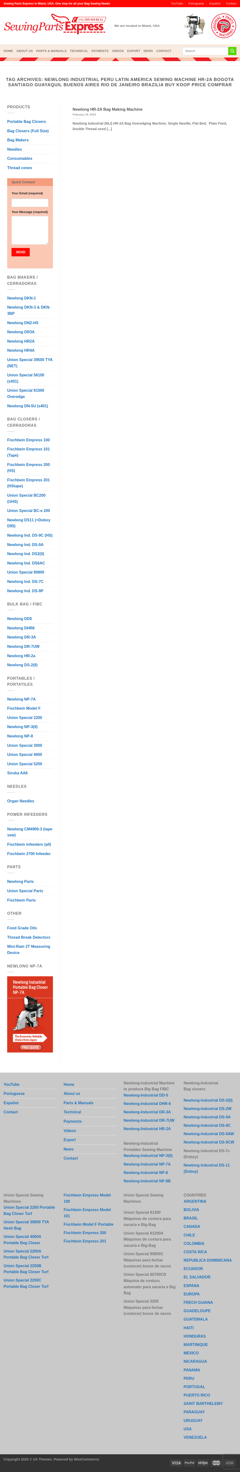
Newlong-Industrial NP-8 (146, 1173)
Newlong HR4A (21, 350)
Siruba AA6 (17, 773)
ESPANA (192, 1286)
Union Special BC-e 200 (28, 511)
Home (8, 51)
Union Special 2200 (24, 718)
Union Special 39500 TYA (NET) (29, 363)
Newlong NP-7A (21, 699)
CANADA (192, 1227)
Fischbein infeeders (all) (29, 844)
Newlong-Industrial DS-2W (208, 1109)
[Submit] (232, 51)
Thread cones (19, 168)
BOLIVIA (191, 1210)
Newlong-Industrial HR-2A (147, 1129)
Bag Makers (18, 140)
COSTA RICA (195, 1252)
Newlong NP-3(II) (22, 727)
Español (214, 3)
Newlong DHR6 (21, 628)
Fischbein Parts (21, 900)
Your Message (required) (29, 212)
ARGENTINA (195, 1201)
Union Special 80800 (25, 572)
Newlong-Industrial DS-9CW (209, 1142)
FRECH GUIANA (198, 1302)
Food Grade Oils (22, 928)
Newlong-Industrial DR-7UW (149, 1120)
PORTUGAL (194, 1387)
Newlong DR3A (21, 332)
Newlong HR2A (21, 341)
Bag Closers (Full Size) (28, 131)
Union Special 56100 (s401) (25, 378)
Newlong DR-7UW (23, 646)
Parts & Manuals (51, 51)
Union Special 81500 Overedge (25, 393)
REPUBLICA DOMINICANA (208, 1260)
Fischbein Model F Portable (89, 1224)
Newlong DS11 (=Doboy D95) (28, 523)
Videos (118, 51)
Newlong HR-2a (21, 656)
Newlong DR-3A (21, 637)
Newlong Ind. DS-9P (25, 591)
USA (188, 1429)
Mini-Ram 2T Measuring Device (28, 949)
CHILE (189, 1235)
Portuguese (196, 3)
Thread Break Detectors (29, 937)
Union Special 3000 (24, 745)
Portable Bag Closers (26, 122)
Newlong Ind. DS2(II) (25, 554)
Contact (231, 3)
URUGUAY (193, 1421)
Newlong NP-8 (20, 736)
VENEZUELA (195, 1437)
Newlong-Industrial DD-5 (146, 1095)
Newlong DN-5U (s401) (27, 406)
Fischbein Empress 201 (85, 1241)
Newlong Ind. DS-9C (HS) (29, 535)
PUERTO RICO (197, 1395)
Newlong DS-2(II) (22, 665)
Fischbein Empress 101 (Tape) (28, 452)
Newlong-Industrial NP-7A (147, 1164)
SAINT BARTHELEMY (203, 1404)
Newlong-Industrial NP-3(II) (148, 1156)
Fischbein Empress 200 (85, 1233)
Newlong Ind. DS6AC (26, 563)
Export (133, 51)
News (148, 51)
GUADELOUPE (197, 1311)
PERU (189, 1378)
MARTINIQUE (196, 1345)
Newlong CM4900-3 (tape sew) (29, 832)
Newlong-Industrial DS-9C (207, 1125)
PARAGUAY (194, 1412)
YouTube (177, 3)
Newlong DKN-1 (21, 298)
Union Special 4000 (24, 755)
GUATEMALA (196, 1319)
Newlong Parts (20, 882)
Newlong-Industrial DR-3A (147, 1112)
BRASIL (191, 1218)
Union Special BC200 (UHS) (26, 498)
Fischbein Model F (24, 708)
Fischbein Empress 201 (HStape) (28, 483)
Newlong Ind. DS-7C (25, 582)
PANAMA (192, 1370)
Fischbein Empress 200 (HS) (28, 468)
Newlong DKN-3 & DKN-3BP (28, 310)
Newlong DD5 (19, 619)
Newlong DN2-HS (23, 323)
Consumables (19, 158)
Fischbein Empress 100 (28, 440)
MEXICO (191, 1353)
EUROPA (192, 1294)
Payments (100, 51)
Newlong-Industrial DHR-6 (147, 1104)
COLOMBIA (194, 1244)
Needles (14, 149)
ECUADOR (193, 1269)
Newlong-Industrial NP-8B (147, 1181)
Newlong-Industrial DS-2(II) (208, 1100)
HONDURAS (195, 1336)
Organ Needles (20, 801)
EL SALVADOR (197, 1277)
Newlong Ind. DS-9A (25, 545)
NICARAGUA (195, 1361)
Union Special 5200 (24, 764)
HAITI (189, 1328)
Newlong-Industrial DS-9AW (209, 1134)
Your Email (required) (27, 193)
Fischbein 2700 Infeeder (29, 854)
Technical (79, 51)
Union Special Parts (25, 891)
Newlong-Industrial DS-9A (207, 1117)
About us (24, 51)
